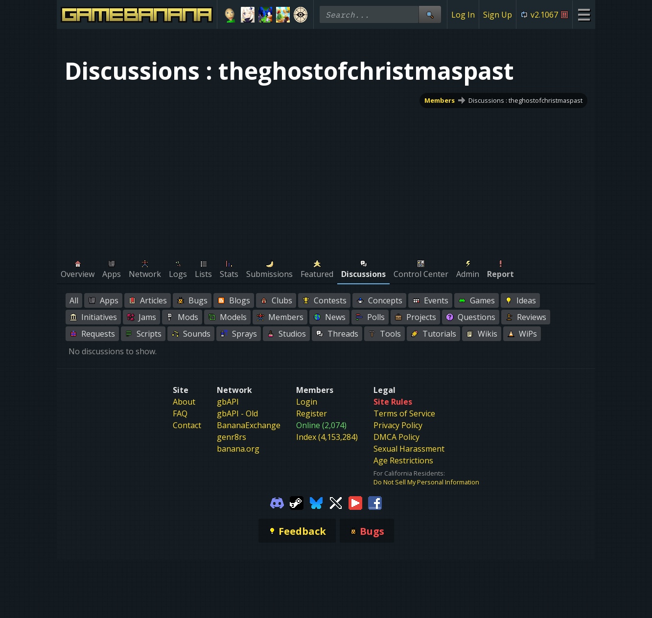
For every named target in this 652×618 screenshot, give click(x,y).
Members (439, 100)
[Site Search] (430, 14)
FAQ (180, 413)
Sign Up (497, 14)
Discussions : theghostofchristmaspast (525, 100)
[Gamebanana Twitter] (336, 502)
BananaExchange (248, 425)
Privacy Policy (397, 425)
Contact (187, 425)
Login (306, 401)
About (184, 401)
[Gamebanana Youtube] (355, 502)
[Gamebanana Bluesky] (316, 502)
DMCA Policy (396, 437)
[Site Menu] (583, 14)
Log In (463, 14)
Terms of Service (404, 413)
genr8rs (231, 437)
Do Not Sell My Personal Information (426, 482)
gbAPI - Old (237, 413)
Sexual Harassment (408, 448)
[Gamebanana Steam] (296, 502)
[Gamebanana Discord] (277, 502)
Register (311, 413)
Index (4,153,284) (327, 437)
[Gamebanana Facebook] (375, 502)
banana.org (238, 448)
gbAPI (228, 401)
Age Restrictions (403, 460)
